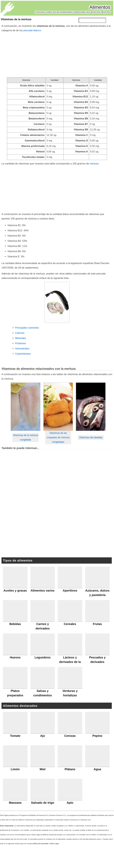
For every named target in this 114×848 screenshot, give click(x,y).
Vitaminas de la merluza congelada (25, 437)
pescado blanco (32, 30)
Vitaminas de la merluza (16, 19)
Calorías (19, 333)
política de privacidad (40, 843)
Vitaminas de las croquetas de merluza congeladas (58, 437)
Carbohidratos (23, 353)
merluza (94, 163)
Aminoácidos (22, 348)
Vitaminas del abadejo (90, 437)
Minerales (20, 338)
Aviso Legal (54, 843)
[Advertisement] (57, 55)
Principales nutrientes (27, 327)
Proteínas (20, 343)
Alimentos (100, 7)
